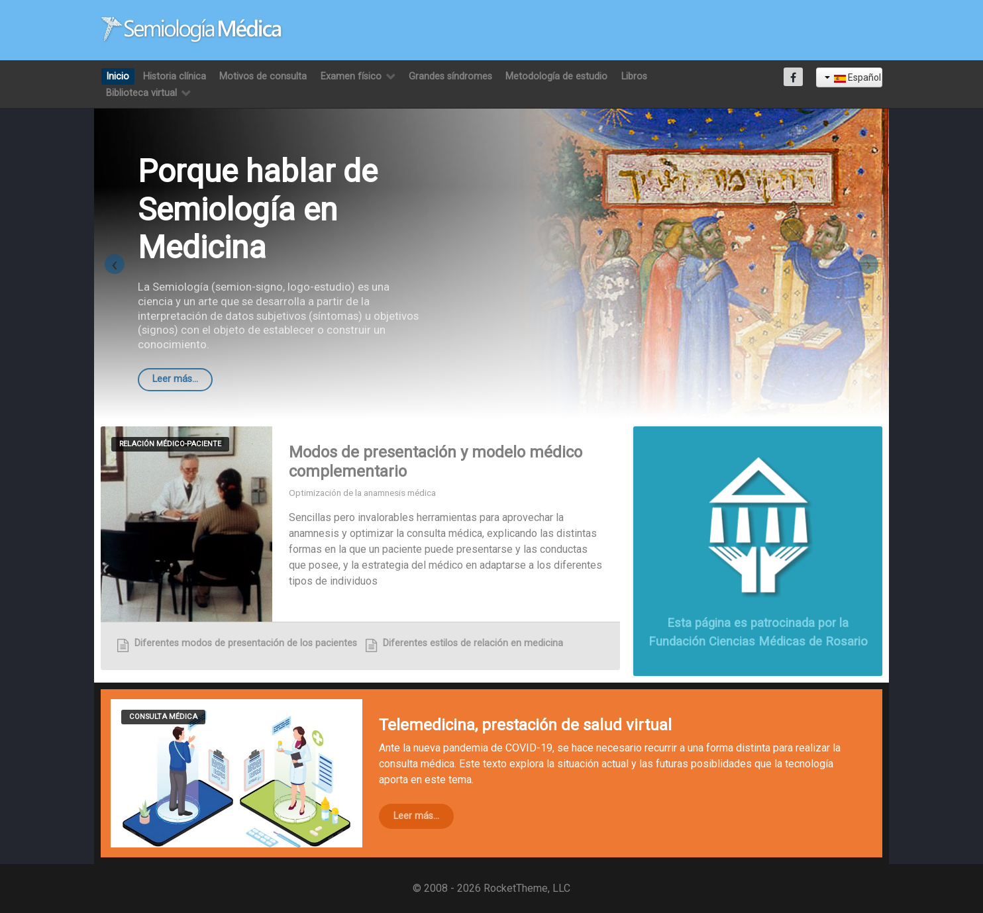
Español (853, 77)
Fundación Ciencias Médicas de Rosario (758, 641)
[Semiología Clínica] (192, 29)
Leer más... (175, 379)
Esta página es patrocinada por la (758, 623)
